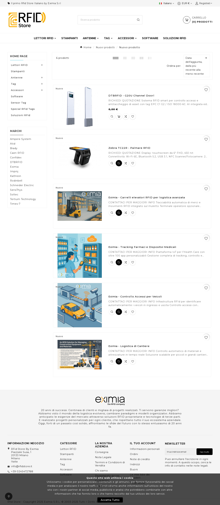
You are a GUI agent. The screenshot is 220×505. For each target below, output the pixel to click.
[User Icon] (204, 3)
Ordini (134, 454)
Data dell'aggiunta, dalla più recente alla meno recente (196, 65)
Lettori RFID (19, 65)
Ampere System (20, 139)
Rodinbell (16, 180)
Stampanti (18, 71)
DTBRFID (16, 162)
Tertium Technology (23, 199)
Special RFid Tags (23, 109)
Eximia (14, 166)
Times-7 (15, 203)
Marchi (16, 131)
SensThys (16, 189)
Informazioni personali (145, 449)
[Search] (138, 19)
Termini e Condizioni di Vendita (110, 464)
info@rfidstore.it (21, 466)
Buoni (134, 469)
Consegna (101, 452)
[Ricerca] (106, 20)
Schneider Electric (22, 185)
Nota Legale (103, 457)
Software (17, 96)
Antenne (17, 77)
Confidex (15, 157)
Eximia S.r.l (54, 3)
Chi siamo (101, 470)
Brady (14, 148)
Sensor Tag (18, 102)
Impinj (14, 171)
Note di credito (140, 459)
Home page (19, 56)
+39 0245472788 (22, 471)
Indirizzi (135, 464)
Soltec (14, 194)
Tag (13, 83)
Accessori (17, 90)
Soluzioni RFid (20, 115)
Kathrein (15, 176)
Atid (12, 143)
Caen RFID (17, 152)
